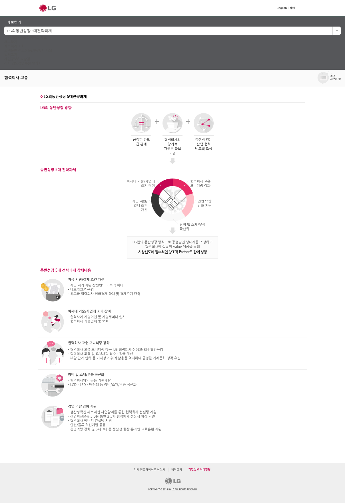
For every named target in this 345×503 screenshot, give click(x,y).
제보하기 (10, 42)
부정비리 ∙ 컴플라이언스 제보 (25, 37)
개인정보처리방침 (17, 59)
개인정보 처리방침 (199, 469)
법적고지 (10, 55)
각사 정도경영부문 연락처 (23, 63)
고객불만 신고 (28, 50)
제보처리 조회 (14, 46)
